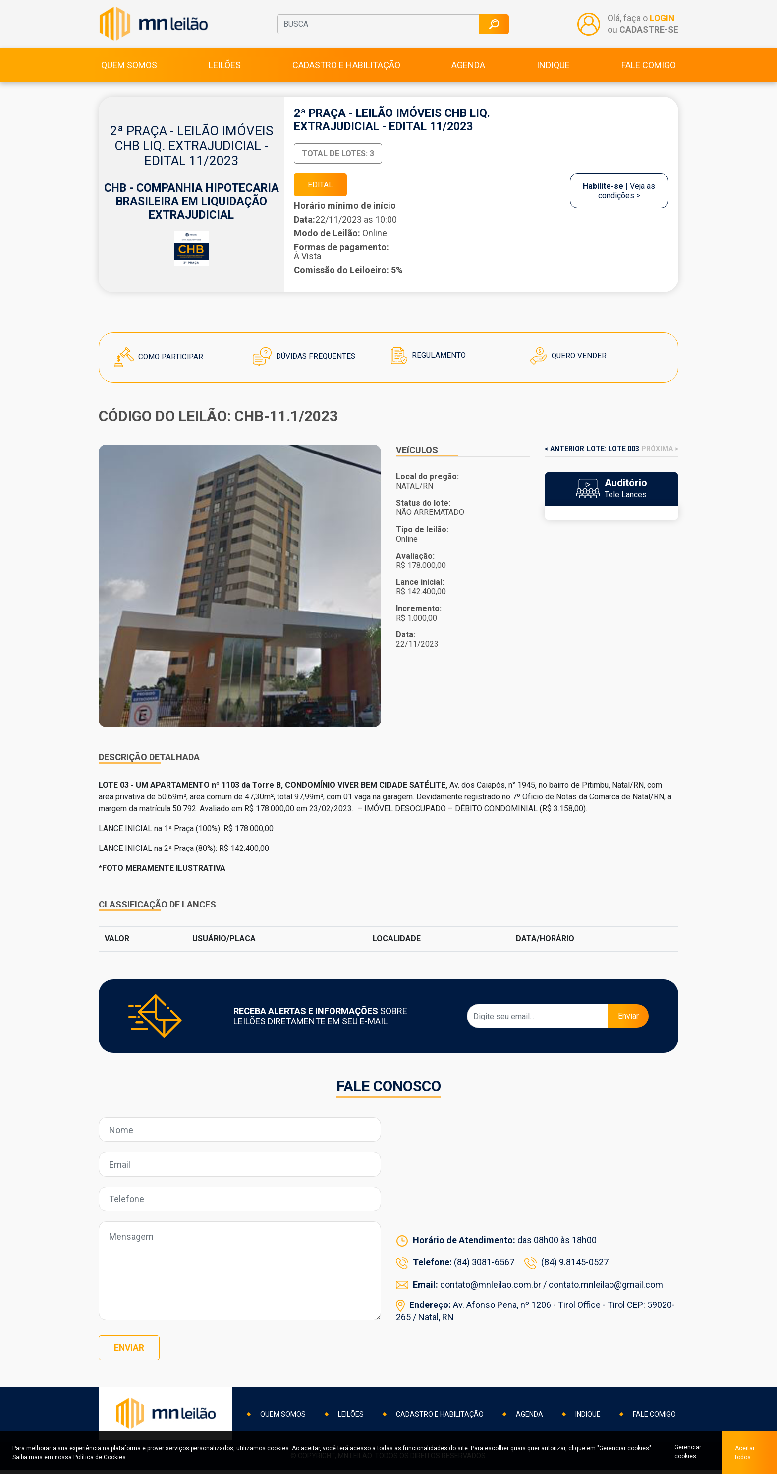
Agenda (468, 70)
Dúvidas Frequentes (306, 363)
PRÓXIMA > (659, 455)
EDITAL (321, 190)
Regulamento (429, 362)
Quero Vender (569, 362)
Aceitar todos (745, 1453)
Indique (553, 70)
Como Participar (160, 363)
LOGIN (662, 21)
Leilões (225, 70)
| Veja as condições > (619, 196)
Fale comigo (648, 70)
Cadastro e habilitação (346, 70)
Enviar (628, 1022)
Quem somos (129, 70)
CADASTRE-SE (648, 32)
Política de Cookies (99, 1457)
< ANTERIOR (564, 455)
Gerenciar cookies (685, 1453)
